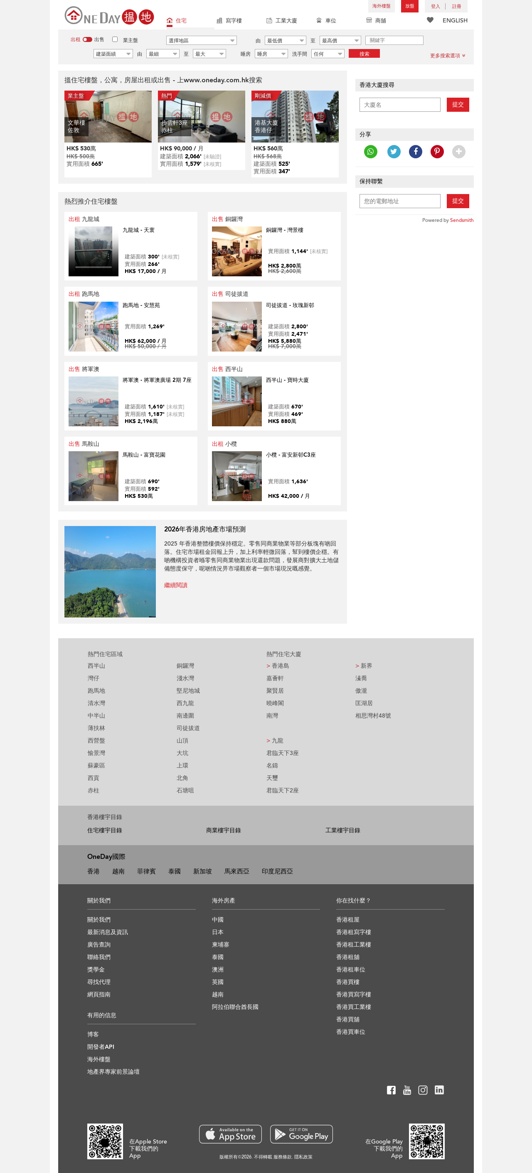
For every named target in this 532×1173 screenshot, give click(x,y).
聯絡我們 (99, 957)
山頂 (182, 741)
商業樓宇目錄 (223, 830)
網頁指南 (99, 994)
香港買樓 (348, 982)
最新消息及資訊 (107, 932)
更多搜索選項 (448, 55)
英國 (218, 982)
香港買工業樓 (353, 1007)
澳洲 (218, 970)
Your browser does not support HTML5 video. (93, 251)
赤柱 (93, 790)
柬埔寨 (220, 945)
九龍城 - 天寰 (139, 230)
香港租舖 (348, 957)
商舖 (376, 21)
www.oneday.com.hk (216, 80)
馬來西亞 (236, 871)
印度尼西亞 (277, 871)
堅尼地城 (188, 691)
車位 (326, 21)
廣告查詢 (99, 945)
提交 (458, 104)
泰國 (174, 871)
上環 (182, 766)
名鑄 (272, 766)
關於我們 (99, 920)
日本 (218, 932)
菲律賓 (146, 871)
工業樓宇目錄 (342, 830)
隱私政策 (303, 1157)
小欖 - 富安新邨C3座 (291, 455)
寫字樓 (229, 21)
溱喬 (361, 678)
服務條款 (282, 1157)
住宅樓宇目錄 (104, 830)
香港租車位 (350, 970)
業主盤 (130, 40)
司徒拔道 (230, 294)
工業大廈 (281, 21)
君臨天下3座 (282, 753)
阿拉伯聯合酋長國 (235, 1007)
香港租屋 (348, 920)
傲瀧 (361, 691)
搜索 (364, 54)
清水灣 (96, 703)
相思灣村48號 (373, 716)
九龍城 (84, 219)
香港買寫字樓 (353, 994)
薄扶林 (96, 728)
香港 (93, 871)
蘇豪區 (96, 766)
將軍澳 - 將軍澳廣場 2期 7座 (157, 380)
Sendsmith (462, 220)
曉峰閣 (275, 703)
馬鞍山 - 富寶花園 (144, 455)
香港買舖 (348, 1019)
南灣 (272, 716)
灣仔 (93, 678)
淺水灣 (185, 678)
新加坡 (202, 871)
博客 (93, 1034)
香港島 (277, 666)
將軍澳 (84, 369)
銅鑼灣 (227, 219)
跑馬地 (84, 294)
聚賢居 (275, 691)
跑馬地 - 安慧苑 (141, 305)
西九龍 (185, 703)
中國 (218, 920)
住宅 (177, 21)
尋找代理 (99, 982)
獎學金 (96, 970)
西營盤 (96, 741)
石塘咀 (185, 790)
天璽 (272, 778)
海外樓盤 (381, 6)
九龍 (274, 741)
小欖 (224, 444)
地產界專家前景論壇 (113, 1072)
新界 (363, 666)
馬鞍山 (84, 444)
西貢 (93, 778)
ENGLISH (455, 21)
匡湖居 (364, 703)
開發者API (100, 1047)
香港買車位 (350, 1032)
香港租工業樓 (353, 945)
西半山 (227, 369)
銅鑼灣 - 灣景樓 (284, 230)
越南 (118, 871)
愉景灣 (96, 753)
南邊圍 (185, 716)
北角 (182, 778)
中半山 (96, 716)
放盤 (409, 6)
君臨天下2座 (282, 790)
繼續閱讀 (175, 585)
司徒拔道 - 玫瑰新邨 (290, 305)
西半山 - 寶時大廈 (287, 380)
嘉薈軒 (275, 678)
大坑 (182, 753)
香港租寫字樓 (353, 932)
